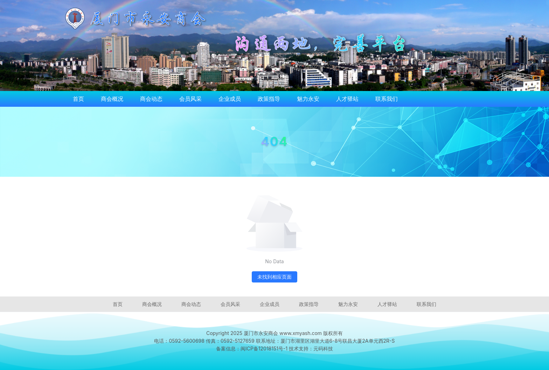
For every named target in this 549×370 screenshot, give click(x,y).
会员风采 (190, 98)
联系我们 (386, 98)
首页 (78, 98)
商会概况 (112, 98)
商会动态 (151, 98)
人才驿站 (347, 98)
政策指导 (269, 98)
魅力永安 (308, 98)
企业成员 (229, 98)
